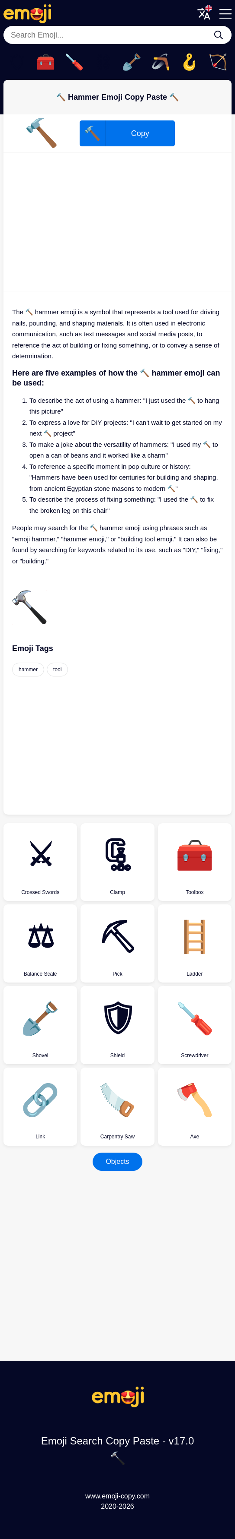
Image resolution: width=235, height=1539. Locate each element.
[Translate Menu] (204, 14)
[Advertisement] (117, 221)
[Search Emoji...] (218, 35)
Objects (117, 1161)
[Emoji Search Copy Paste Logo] (118, 1405)
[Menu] (225, 14)
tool (57, 670)
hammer (28, 670)
